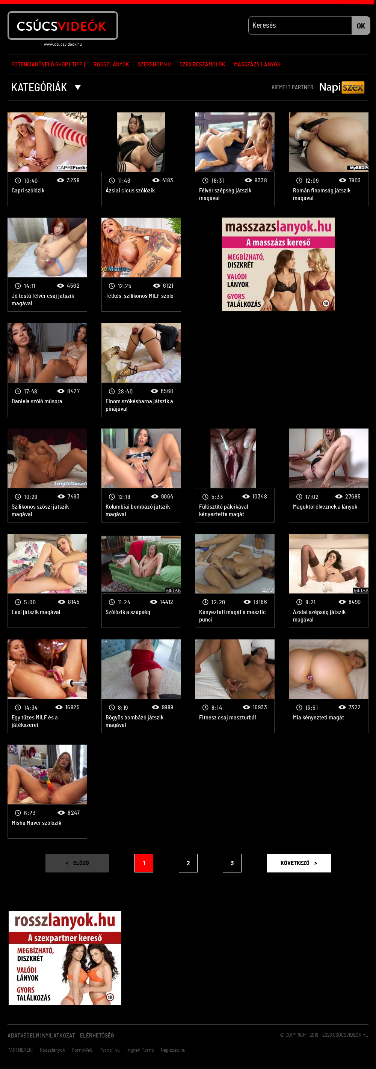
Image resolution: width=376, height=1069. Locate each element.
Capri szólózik (47, 160)
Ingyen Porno (140, 1050)
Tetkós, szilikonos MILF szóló (141, 265)
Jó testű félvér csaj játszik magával (47, 265)
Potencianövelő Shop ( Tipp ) (48, 65)
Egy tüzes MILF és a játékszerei (47, 687)
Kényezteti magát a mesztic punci (235, 581)
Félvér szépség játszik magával (235, 160)
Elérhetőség (97, 1036)
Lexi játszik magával (47, 581)
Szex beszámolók (202, 65)
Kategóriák (46, 88)
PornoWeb (82, 1050)
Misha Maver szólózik (47, 792)
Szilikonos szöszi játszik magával (47, 476)
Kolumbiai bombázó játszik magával (141, 476)
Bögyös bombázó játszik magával (141, 687)
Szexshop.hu (154, 65)
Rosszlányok (111, 65)
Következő (299, 863)
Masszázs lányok (257, 65)
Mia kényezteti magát (328, 687)
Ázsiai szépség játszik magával (328, 581)
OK (361, 26)
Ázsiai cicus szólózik (141, 160)
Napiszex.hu (173, 1050)
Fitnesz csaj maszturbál (235, 687)
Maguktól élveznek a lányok (328, 476)
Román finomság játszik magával (328, 160)
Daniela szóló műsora (47, 370)
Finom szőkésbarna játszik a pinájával (141, 370)
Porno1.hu (110, 1050)
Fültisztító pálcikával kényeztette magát (235, 476)
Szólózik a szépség (141, 581)
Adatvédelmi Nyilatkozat (41, 1036)
